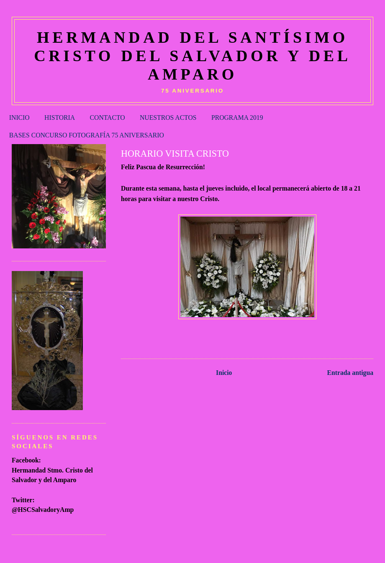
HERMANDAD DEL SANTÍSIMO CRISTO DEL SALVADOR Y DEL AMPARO (192, 55)
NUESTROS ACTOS (168, 117)
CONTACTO (107, 117)
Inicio (224, 372)
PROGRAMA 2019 (237, 117)
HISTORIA (59, 117)
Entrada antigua (350, 372)
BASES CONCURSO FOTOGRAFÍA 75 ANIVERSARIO (86, 135)
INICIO (19, 117)
